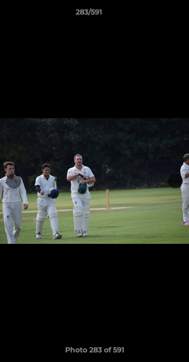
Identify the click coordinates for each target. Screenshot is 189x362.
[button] (153, 14)
